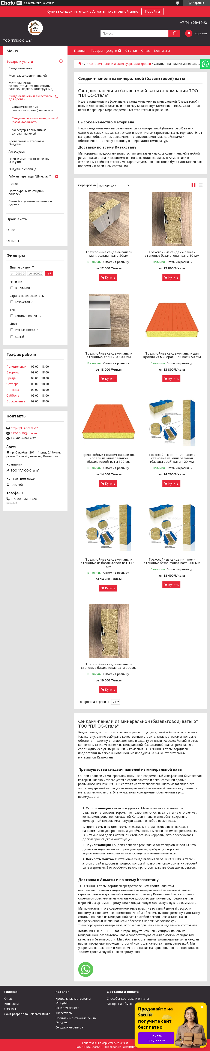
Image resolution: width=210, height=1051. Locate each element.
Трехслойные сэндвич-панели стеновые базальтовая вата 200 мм (172, 561)
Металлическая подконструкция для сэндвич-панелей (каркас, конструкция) (31, 86)
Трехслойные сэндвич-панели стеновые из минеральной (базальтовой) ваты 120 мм (171, 458)
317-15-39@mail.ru (24, 433)
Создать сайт (32, 3)
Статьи (131, 50)
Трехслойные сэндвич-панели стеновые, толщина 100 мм (108, 355)
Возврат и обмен (119, 1004)
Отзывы (12, 240)
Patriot (13, 184)
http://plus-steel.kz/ (24, 428)
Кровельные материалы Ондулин (26, 143)
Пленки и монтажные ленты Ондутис (29, 160)
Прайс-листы (16, 219)
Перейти (152, 11)
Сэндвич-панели (20, 68)
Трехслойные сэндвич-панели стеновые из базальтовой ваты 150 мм (108, 563)
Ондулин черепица (69, 1027)
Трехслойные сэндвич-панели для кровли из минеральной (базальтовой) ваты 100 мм (108, 458)
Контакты (162, 50)
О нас (145, 50)
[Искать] (174, 33)
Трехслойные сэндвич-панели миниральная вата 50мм (108, 253)
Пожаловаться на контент (119, 1047)
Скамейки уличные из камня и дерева (30, 203)
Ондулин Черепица (22, 169)
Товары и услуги (104, 50)
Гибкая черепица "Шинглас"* (30, 176)
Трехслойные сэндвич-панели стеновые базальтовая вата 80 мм (172, 253)
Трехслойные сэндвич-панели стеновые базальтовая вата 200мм (108, 665)
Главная (80, 50)
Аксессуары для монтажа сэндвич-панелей (29, 131)
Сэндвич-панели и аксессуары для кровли (120, 64)
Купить (110, 277)
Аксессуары (17, 151)
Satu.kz (124, 1043)
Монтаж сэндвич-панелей (28, 75)
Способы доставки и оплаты (128, 998)
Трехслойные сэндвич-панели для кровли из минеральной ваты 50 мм (172, 355)
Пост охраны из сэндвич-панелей (27, 193)
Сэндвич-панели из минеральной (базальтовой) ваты (35, 120)
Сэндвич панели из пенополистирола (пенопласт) (32, 108)
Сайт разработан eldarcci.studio (27, 1014)
